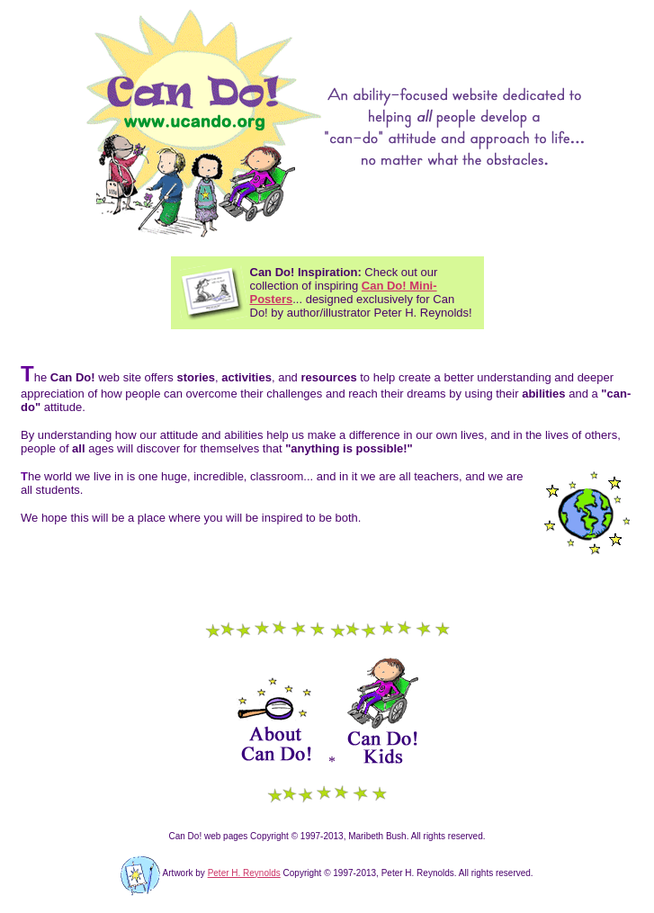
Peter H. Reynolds (244, 873)
